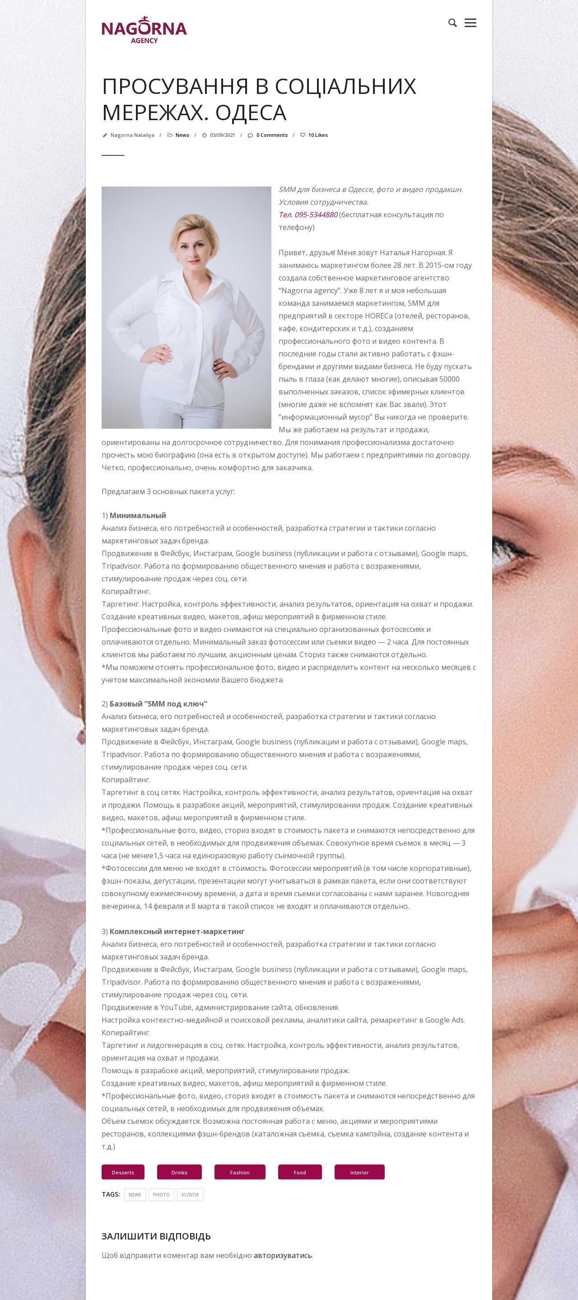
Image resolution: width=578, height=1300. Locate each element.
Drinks (179, 1172)
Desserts (123, 1172)
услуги (190, 1195)
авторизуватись (283, 1255)
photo (161, 1195)
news (182, 134)
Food (300, 1172)
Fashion (240, 1172)
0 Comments (267, 134)
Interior (360, 1172)
